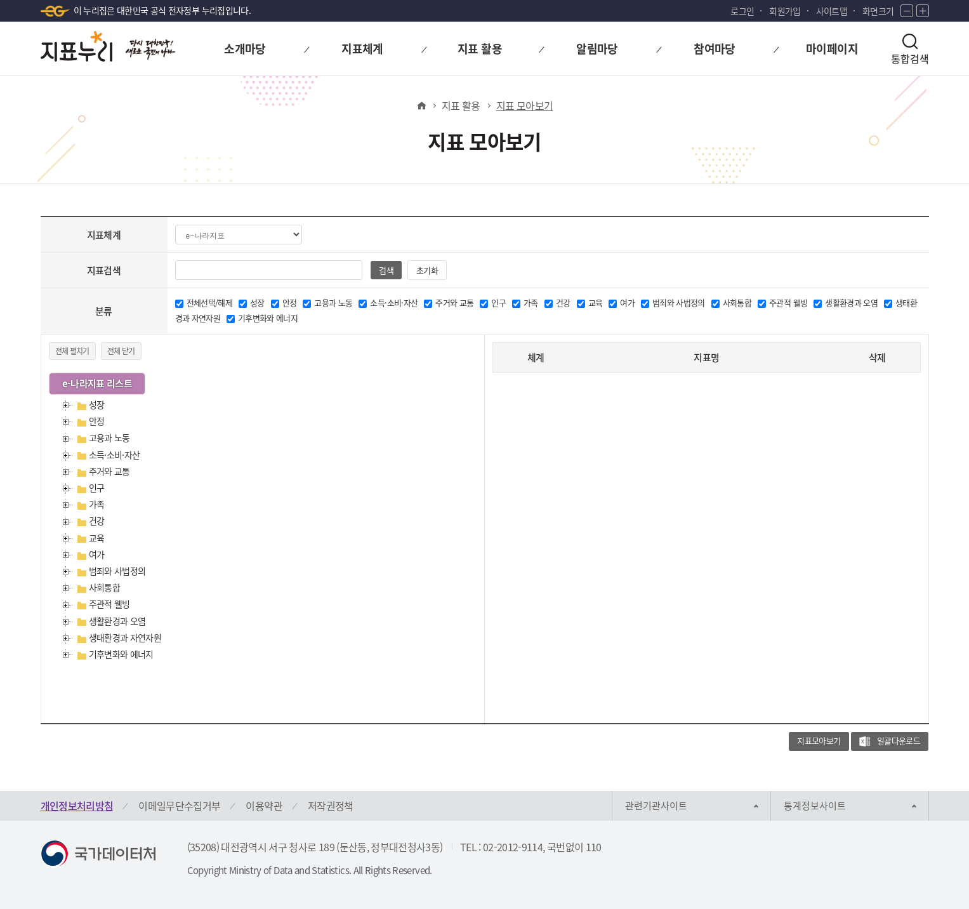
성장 (97, 404)
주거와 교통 (109, 471)
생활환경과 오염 (117, 620)
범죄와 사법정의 (117, 570)
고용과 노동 (109, 437)
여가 (97, 554)
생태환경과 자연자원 (125, 637)
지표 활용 (461, 105)
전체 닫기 (121, 351)
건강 (97, 520)
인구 (97, 487)
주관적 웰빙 (109, 603)
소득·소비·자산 (114, 454)
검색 (386, 270)
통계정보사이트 (815, 806)
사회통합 (104, 587)
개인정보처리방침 (77, 805)
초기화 (427, 270)
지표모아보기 (818, 740)
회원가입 (784, 10)
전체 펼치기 (72, 351)
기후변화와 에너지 (121, 653)
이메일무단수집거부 (179, 805)
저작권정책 (330, 805)
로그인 (742, 10)
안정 (97, 421)
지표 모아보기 (524, 105)
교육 (97, 537)
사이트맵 (831, 10)
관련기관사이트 (656, 806)
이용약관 (264, 805)
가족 (97, 504)
